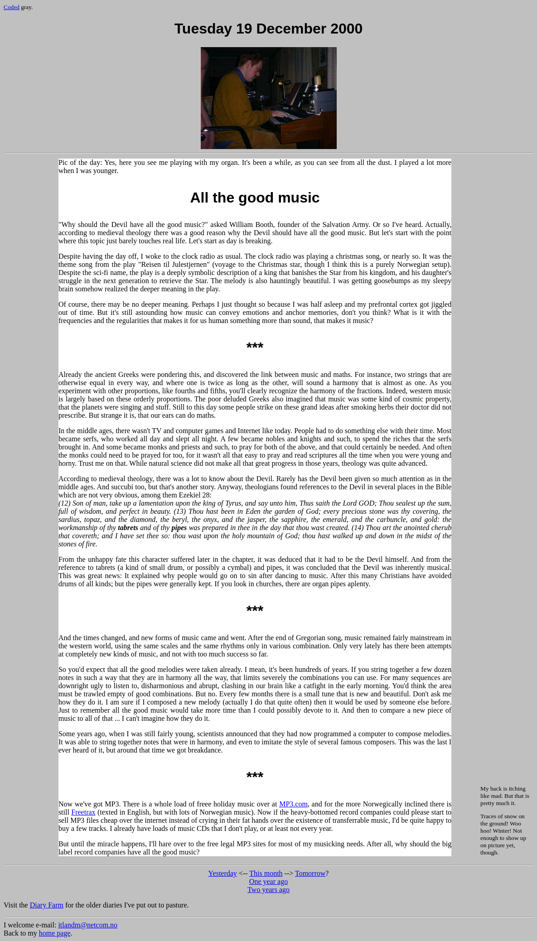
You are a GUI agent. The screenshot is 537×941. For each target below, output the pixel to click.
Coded (11, 7)
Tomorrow (310, 873)
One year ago (268, 881)
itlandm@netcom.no (87, 925)
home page (55, 933)
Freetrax (83, 812)
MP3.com (293, 804)
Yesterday (222, 873)
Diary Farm (46, 905)
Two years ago (268, 889)
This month (265, 873)
